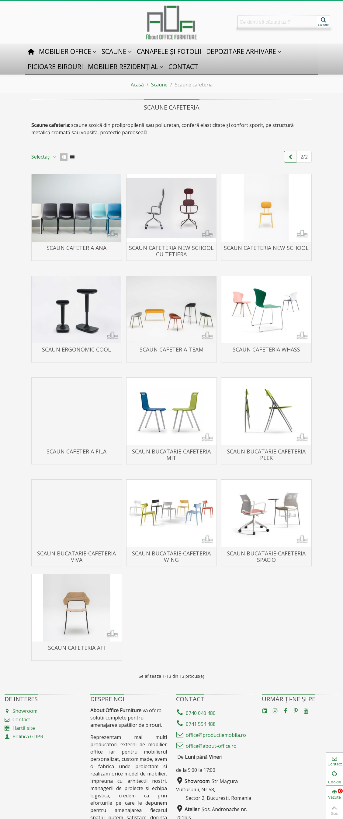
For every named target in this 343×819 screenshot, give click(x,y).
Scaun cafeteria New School (266, 248)
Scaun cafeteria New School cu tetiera (171, 251)
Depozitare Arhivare (241, 51)
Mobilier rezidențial (123, 66)
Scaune (114, 51)
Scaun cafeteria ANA (76, 248)
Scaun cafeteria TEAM (171, 349)
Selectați (44, 156)
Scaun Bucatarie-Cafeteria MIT (171, 454)
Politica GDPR (24, 736)
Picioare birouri (55, 66)
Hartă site (20, 728)
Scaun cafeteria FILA (76, 451)
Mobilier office (65, 51)
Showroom (21, 711)
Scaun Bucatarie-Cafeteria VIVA (76, 556)
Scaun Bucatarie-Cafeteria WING (171, 556)
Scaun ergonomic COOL (76, 349)
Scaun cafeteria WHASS (266, 349)
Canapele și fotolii (169, 51)
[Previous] (290, 157)
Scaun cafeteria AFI (76, 648)
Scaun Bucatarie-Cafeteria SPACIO (266, 556)
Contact (183, 66)
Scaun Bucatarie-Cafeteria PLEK (266, 454)
